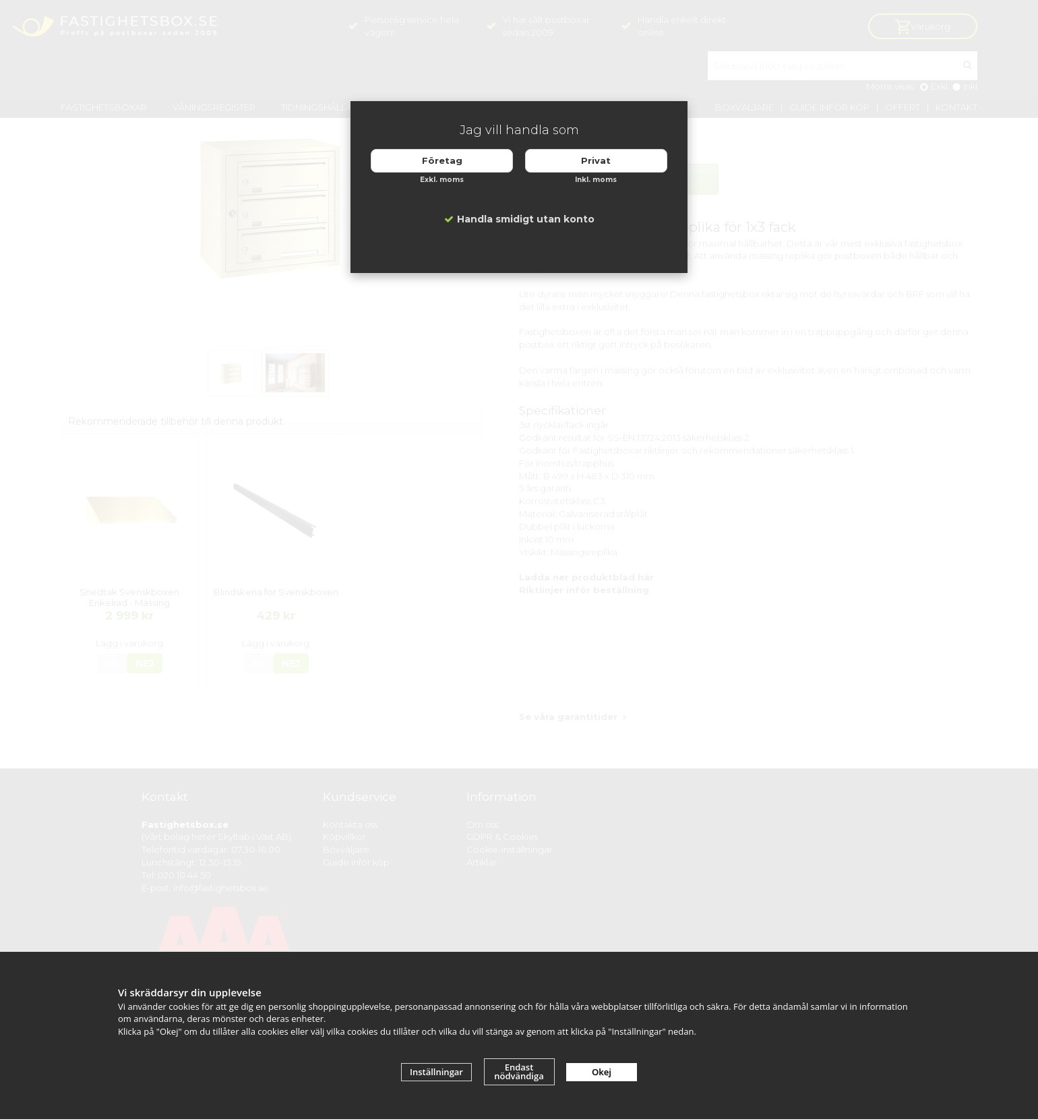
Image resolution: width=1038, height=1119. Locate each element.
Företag (442, 160)
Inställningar (436, 1072)
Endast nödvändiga (519, 1071)
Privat (596, 160)
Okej (601, 1072)
